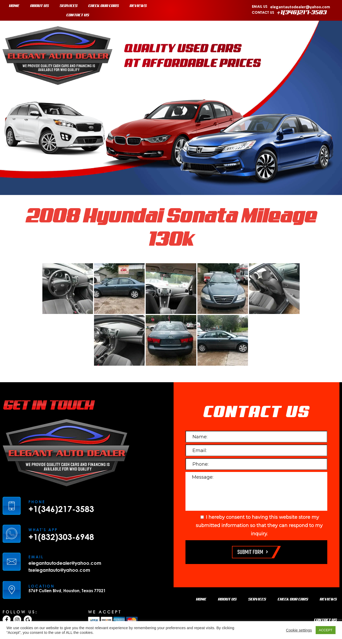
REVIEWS (138, 5)
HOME (14, 5)
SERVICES (68, 5)
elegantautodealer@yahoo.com (300, 7)
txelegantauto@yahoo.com (59, 570)
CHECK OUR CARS (103, 5)
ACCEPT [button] (325, 630)
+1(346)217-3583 (302, 12)
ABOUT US (39, 5)
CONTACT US (77, 15)
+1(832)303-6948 (61, 537)
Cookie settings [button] (299, 630)
